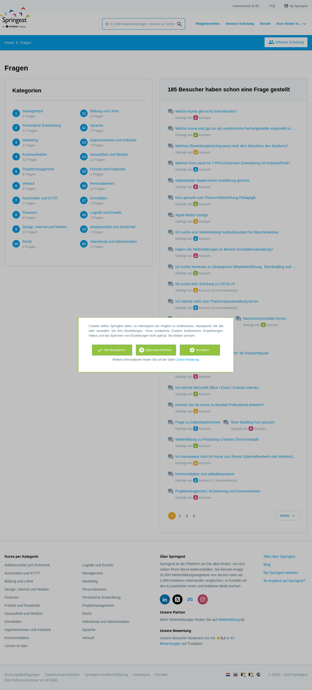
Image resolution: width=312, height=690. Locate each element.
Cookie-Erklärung (187, 359)
